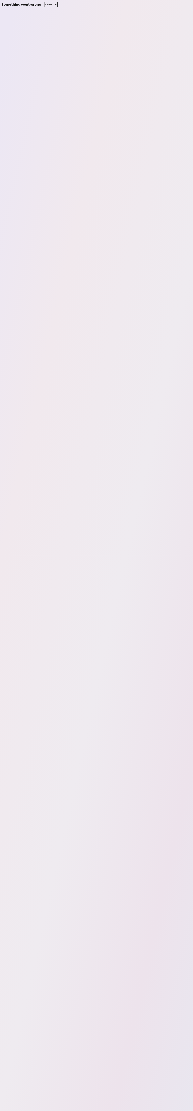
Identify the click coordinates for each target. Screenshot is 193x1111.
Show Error (51, 4)
